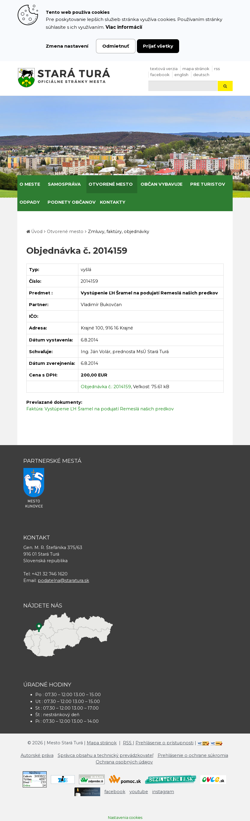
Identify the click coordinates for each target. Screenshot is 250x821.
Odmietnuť (115, 46)
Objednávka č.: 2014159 (106, 386)
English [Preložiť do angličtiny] (181, 74)
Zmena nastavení (67, 46)
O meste (29, 184)
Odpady (29, 202)
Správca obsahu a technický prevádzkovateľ (105, 755)
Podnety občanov (72, 202)
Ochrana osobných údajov (124, 762)
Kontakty (112, 202)
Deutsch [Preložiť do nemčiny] (201, 74)
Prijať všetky (158, 46)
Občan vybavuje (161, 184)
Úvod (36, 231)
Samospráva (64, 184)
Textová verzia (164, 68)
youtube (138, 791)
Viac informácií (124, 27)
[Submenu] (42, 184)
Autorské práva (37, 755)
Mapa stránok (195, 68)
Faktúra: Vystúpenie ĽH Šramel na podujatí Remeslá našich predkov (100, 409)
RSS (217, 68)
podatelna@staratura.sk (63, 580)
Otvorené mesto (111, 184)
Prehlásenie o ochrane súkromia (193, 755)
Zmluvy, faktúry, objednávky (118, 231)
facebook (160, 74)
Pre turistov (207, 184)
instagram (163, 791)
